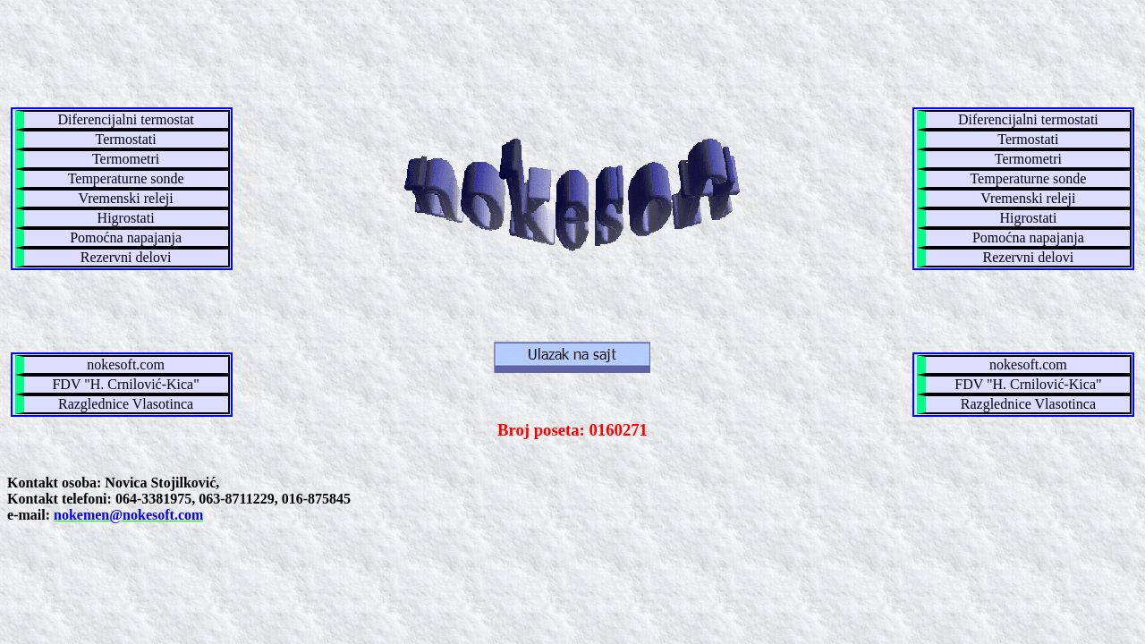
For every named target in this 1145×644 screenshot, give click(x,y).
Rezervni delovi (126, 257)
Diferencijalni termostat (125, 119)
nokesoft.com (126, 364)
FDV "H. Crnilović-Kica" (125, 384)
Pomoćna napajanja (126, 237)
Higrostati (126, 217)
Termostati (125, 139)
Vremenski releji (126, 198)
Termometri (125, 158)
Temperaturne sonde (126, 178)
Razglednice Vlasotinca (125, 403)
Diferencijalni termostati (1028, 119)
